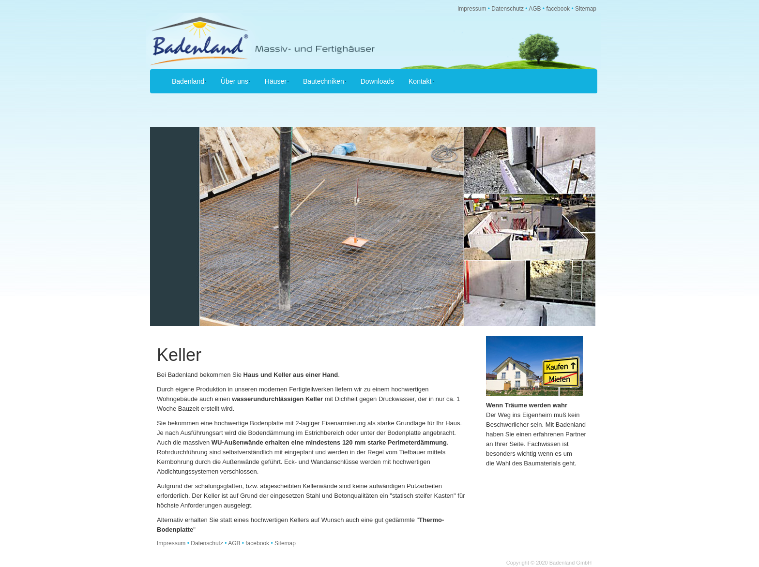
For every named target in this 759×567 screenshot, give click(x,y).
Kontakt (421, 81)
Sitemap (585, 8)
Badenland (189, 81)
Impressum (471, 8)
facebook (558, 8)
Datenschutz (507, 8)
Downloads (377, 81)
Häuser (276, 81)
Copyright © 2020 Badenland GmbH (549, 563)
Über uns (235, 81)
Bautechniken (324, 81)
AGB (535, 8)
